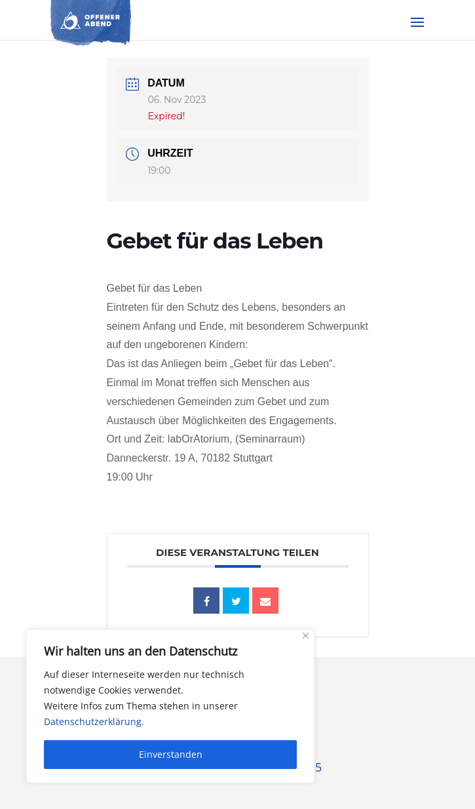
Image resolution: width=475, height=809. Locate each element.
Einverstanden (170, 754)
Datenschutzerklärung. (94, 721)
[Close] (306, 636)
